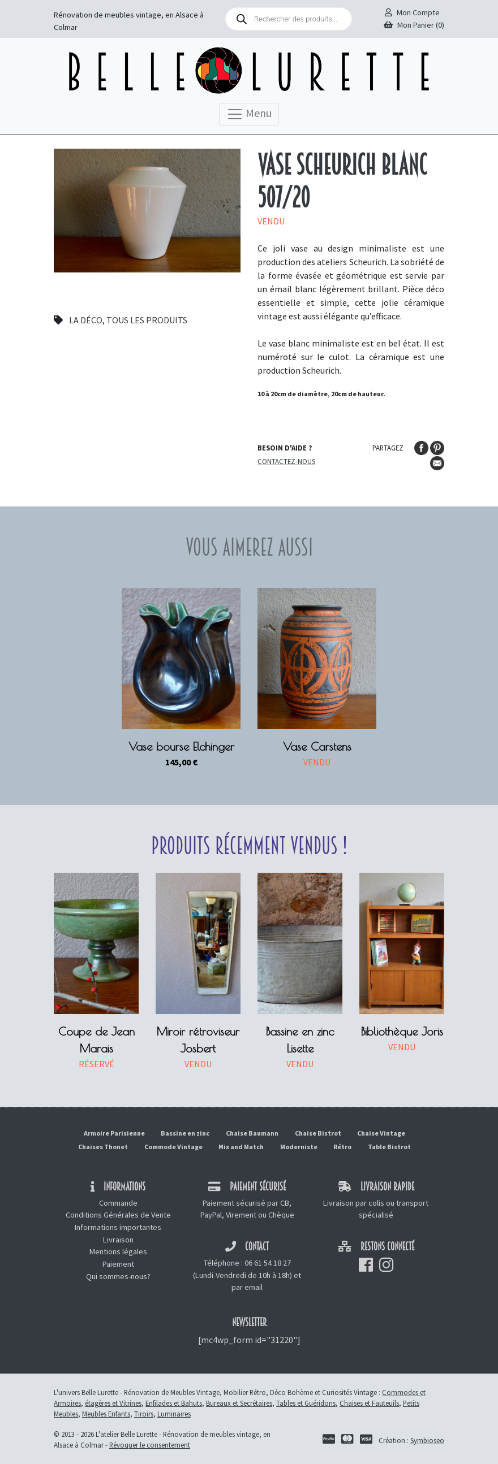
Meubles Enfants (106, 1413)
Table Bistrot (389, 1146)
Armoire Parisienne (114, 1133)
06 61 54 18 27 (267, 1263)
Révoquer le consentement (149, 1444)
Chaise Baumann (252, 1133)
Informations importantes (118, 1227)
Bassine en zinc (185, 1133)
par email (247, 1287)
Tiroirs (143, 1413)
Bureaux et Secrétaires (239, 1402)
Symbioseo (427, 1440)
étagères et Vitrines (113, 1402)
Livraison (118, 1240)
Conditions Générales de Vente (118, 1215)
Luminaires (174, 1413)
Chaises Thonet (103, 1146)
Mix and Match (241, 1146)
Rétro (342, 1146)
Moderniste (298, 1146)
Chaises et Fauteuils (369, 1402)
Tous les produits (146, 320)
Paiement (118, 1264)
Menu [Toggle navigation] (249, 114)
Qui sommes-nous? (118, 1276)
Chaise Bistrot (318, 1133)
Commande (118, 1203)
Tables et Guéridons (306, 1402)
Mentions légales (118, 1251)
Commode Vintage (173, 1146)
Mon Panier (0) (414, 25)
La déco (85, 320)
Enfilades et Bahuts (173, 1402)
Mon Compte (412, 12)
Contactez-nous (286, 461)
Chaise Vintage (381, 1133)
